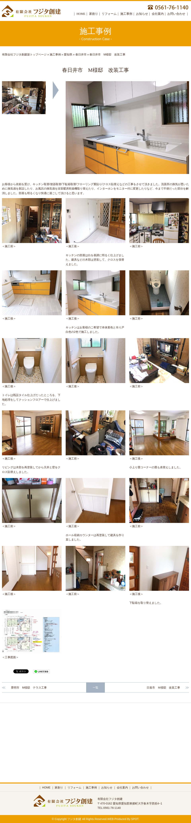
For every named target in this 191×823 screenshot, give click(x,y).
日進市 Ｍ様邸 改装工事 (163, 687)
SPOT (134, 819)
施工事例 (126, 13)
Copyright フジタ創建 (68, 819)
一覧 (95, 687)
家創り (93, 13)
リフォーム (109, 13)
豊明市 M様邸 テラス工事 (29, 687)
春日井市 (81, 54)
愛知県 (68, 54)
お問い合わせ (176, 13)
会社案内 (158, 13)
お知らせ (142, 13)
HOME (81, 13)
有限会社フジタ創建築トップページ (24, 54)
